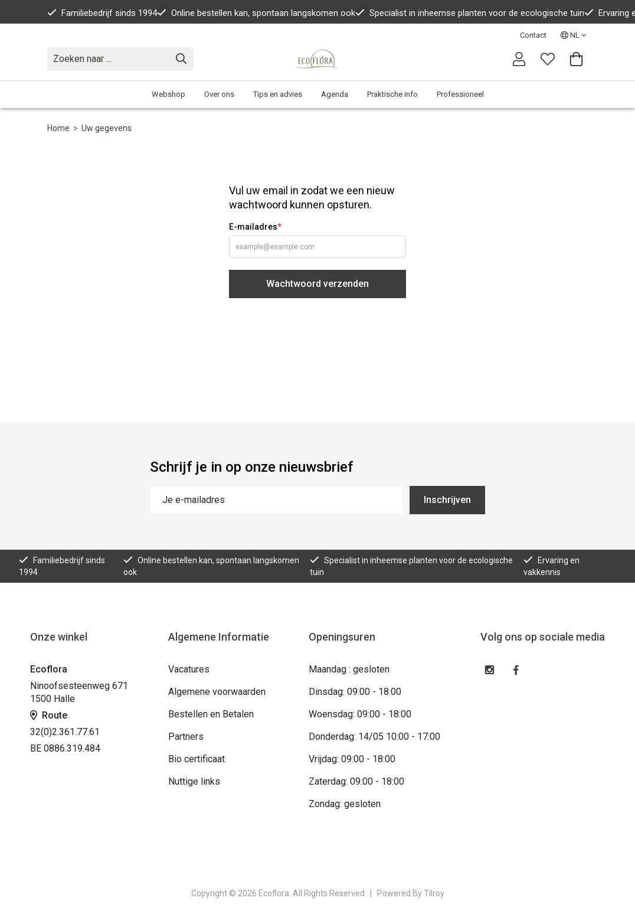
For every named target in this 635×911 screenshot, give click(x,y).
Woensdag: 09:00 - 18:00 (360, 714)
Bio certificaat (196, 759)
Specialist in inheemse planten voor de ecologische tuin (469, 13)
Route (48, 715)
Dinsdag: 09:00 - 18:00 (355, 691)
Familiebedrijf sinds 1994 (102, 13)
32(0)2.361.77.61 (65, 731)
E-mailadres (255, 226)
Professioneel (460, 94)
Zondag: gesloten (345, 803)
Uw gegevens (106, 128)
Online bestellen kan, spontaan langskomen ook (256, 13)
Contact (533, 35)
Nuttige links (194, 781)
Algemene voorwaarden (217, 691)
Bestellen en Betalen (211, 714)
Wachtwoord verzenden (317, 283)
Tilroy (434, 893)
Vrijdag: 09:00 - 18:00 (352, 759)
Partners (186, 736)
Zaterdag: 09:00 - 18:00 (356, 781)
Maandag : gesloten (349, 669)
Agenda (334, 94)
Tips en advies (277, 94)
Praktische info (392, 94)
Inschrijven (447, 499)
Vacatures (189, 669)
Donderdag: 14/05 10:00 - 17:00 (374, 736)
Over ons (219, 94)
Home (58, 128)
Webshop (168, 94)
